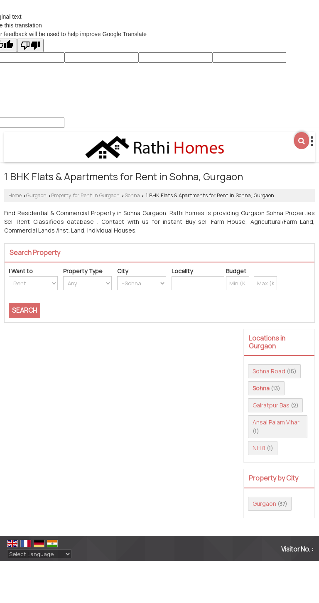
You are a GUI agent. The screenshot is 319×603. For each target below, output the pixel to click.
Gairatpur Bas (271, 405)
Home (15, 195)
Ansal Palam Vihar (276, 422)
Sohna (132, 195)
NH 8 (259, 448)
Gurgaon (36, 195)
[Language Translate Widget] (39, 554)
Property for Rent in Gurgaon (85, 195)
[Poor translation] (30, 45)
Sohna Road (269, 371)
